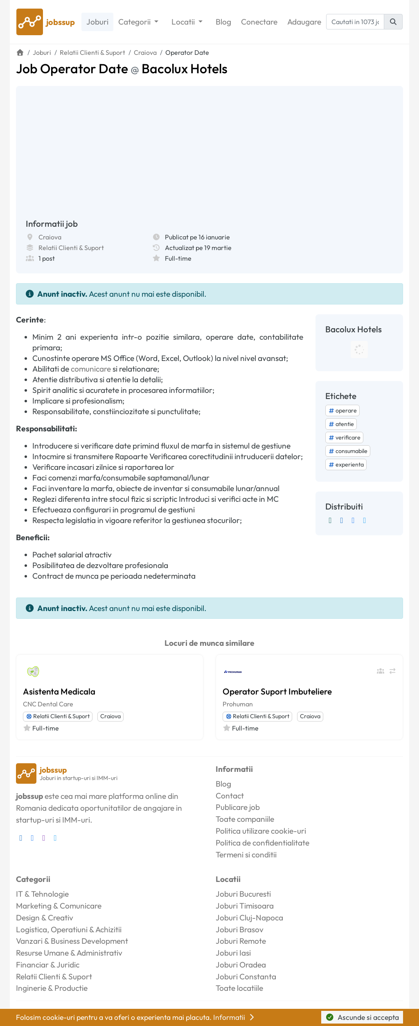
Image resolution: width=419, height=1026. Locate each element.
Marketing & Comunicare (58, 906)
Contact (230, 796)
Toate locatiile (239, 988)
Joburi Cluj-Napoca (249, 917)
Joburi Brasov (240, 929)
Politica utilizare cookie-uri (261, 831)
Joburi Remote (241, 941)
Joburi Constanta (246, 976)
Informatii (234, 1017)
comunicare (91, 369)
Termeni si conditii (246, 854)
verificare (344, 437)
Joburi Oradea (241, 965)
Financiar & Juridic (47, 965)
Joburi (97, 22)
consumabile (347, 451)
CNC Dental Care (48, 704)
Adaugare (304, 22)
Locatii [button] (183, 22)
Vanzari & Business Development (72, 941)
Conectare (259, 22)
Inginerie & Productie (52, 988)
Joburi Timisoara (245, 906)
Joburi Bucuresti (243, 894)
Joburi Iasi (233, 953)
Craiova (49, 237)
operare (342, 410)
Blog (223, 22)
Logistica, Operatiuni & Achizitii (69, 929)
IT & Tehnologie (42, 894)
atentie (341, 424)
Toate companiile (245, 819)
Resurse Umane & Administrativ (69, 953)
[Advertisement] (209, 157)
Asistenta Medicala (59, 691)
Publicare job (238, 807)
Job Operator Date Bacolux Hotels (122, 68)
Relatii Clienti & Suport (71, 248)
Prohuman (238, 704)
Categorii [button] (135, 22)
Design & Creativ (44, 917)
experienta (346, 464)
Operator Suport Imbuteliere (277, 691)
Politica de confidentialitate (262, 843)
